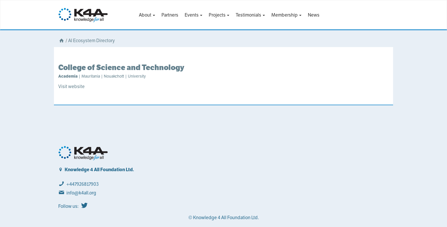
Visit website (71, 86)
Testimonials (250, 15)
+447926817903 (82, 184)
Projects (219, 15)
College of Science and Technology (121, 67)
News (313, 15)
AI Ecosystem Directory (91, 40)
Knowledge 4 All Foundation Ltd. (99, 170)
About (147, 15)
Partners (169, 15)
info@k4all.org (81, 193)
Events (193, 15)
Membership (286, 15)
